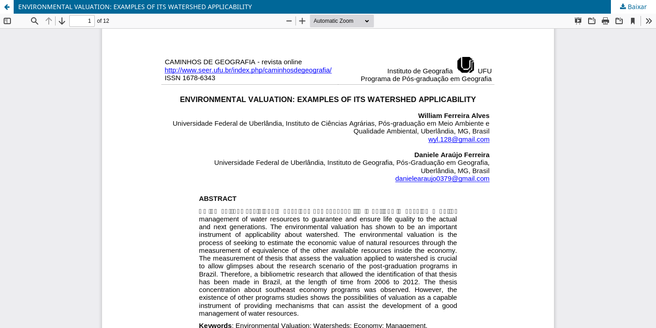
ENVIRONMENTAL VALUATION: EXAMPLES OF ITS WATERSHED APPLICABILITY (135, 6)
